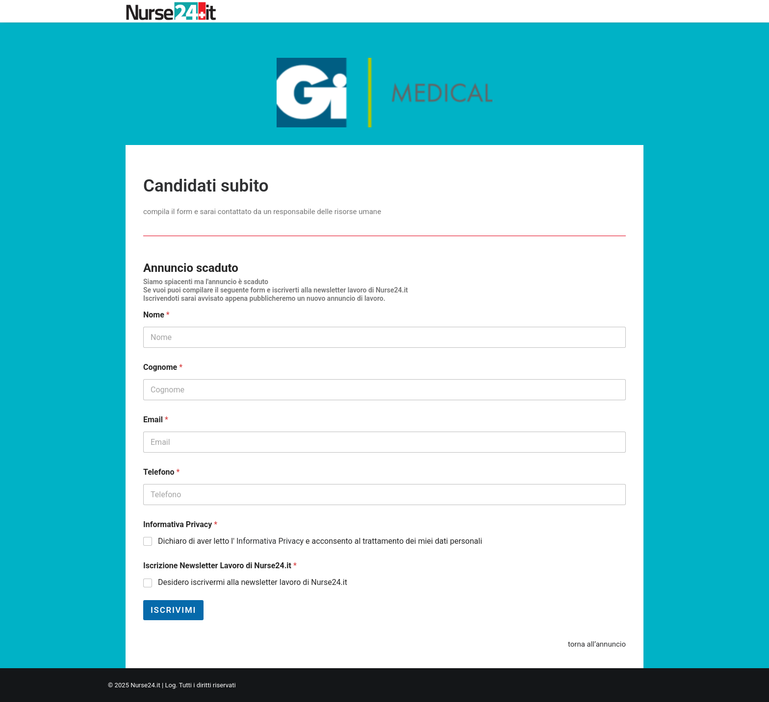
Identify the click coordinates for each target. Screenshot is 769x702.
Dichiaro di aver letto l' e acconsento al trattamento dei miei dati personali (320, 541)
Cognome (162, 367)
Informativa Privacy (180, 524)
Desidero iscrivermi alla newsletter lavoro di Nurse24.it (252, 582)
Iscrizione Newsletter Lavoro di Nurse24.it (220, 565)
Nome (156, 314)
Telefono (161, 472)
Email (155, 419)
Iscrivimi (173, 610)
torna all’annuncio (597, 644)
